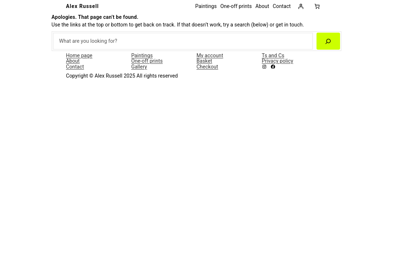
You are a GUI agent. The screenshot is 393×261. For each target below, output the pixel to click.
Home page (79, 55)
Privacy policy (277, 61)
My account (209, 55)
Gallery (139, 67)
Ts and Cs (273, 55)
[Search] (328, 41)
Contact (75, 67)
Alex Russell (82, 6)
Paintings (142, 55)
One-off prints (147, 61)
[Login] (300, 6)
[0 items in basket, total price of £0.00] (317, 6)
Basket (204, 61)
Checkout (207, 67)
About (73, 61)
